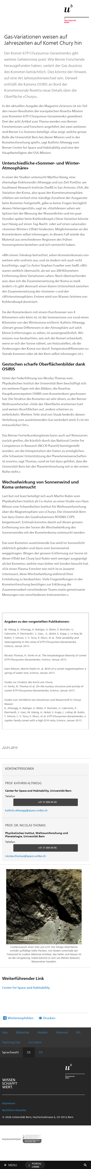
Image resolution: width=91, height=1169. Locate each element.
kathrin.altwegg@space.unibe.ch (26, 810)
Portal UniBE (37, 1165)
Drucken (49, 1018)
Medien (43, 1032)
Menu (12, 1164)
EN (41, 1052)
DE (29, 1052)
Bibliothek (22, 1032)
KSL (78, 1032)
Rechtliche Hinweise (14, 1110)
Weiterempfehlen (20, 1018)
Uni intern (34, 1042)
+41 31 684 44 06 (47, 847)
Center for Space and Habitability (26, 987)
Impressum (8, 1103)
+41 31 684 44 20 (47, 802)
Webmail (62, 1032)
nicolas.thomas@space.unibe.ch (25, 856)
